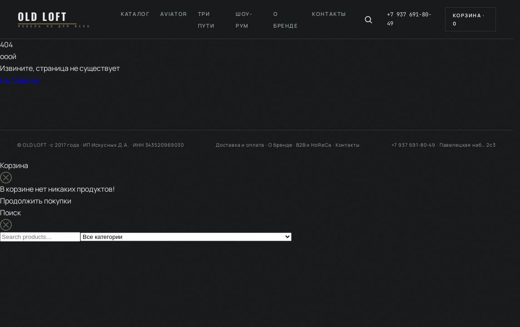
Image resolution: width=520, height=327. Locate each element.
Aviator (173, 13)
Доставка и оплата (240, 145)
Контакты (329, 13)
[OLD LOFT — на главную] (57, 19)
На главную (20, 80)
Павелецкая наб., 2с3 (468, 145)
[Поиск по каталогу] (368, 19)
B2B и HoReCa (314, 145)
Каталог (135, 13)
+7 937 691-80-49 (409, 19)
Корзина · (469, 19)
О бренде (280, 145)
